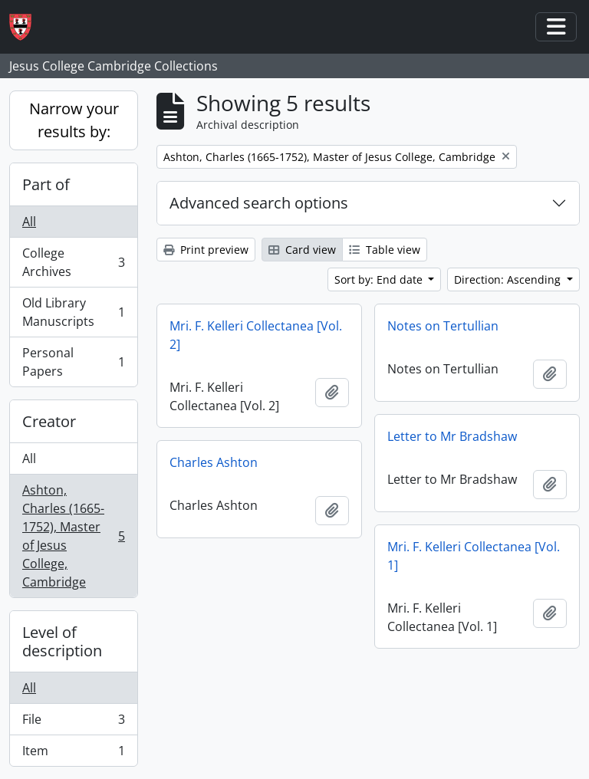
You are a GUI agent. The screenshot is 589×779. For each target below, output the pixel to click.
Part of (46, 184)
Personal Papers (73, 362)
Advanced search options (258, 202)
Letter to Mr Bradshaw (452, 436)
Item (73, 753)
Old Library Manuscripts (73, 312)
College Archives (73, 262)
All (29, 221)
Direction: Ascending (509, 279)
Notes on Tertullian (443, 325)
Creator (49, 421)
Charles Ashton (213, 462)
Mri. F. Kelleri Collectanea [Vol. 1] (473, 556)
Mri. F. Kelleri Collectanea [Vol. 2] (255, 335)
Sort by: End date (380, 279)
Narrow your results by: (74, 120)
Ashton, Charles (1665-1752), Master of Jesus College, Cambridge (73, 536)
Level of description (62, 641)
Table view (384, 249)
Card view (302, 249)
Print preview (205, 249)
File (73, 722)
